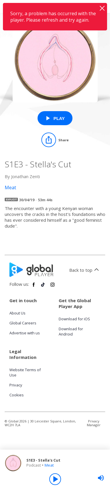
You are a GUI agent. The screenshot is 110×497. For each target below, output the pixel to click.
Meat (49, 465)
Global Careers (22, 323)
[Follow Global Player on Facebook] (34, 287)
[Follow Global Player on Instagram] (52, 287)
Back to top (85, 270)
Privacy (15, 385)
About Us (17, 313)
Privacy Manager (94, 423)
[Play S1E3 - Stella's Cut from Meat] (55, 118)
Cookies (16, 395)
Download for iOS (74, 318)
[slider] (101, 478)
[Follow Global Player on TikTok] (43, 287)
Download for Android (71, 331)
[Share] (55, 140)
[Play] (55, 479)
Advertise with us (24, 333)
